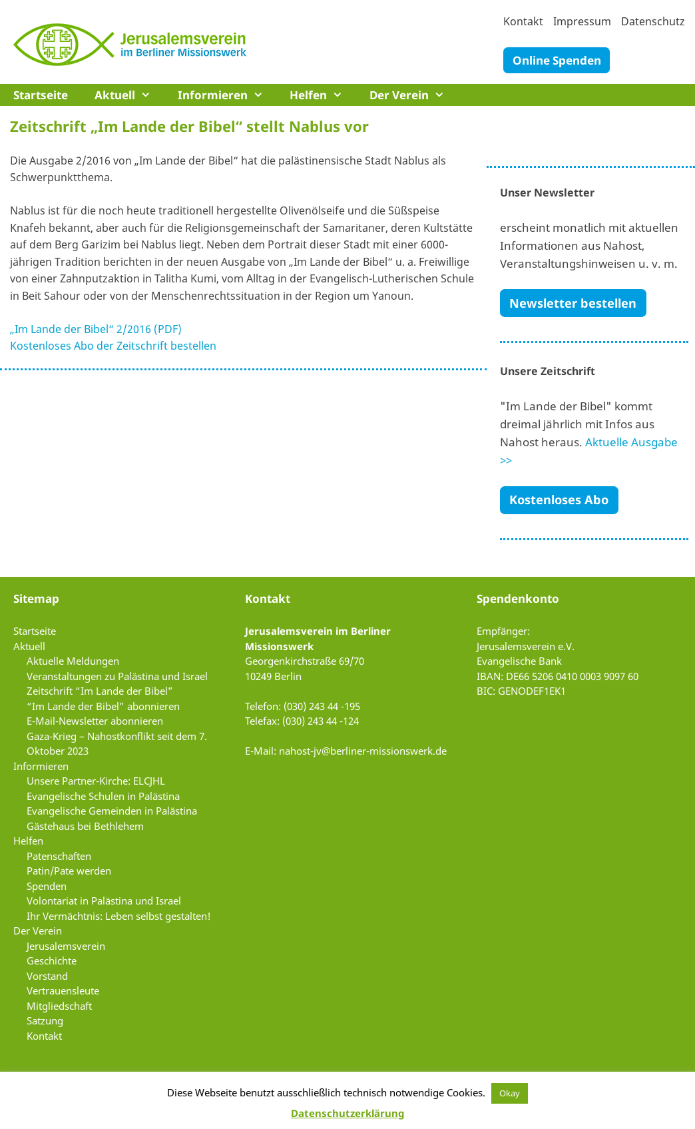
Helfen (323, 95)
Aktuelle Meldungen (73, 660)
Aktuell (129, 95)
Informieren (227, 95)
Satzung (45, 1020)
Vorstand (47, 975)
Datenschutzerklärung (347, 1113)
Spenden (47, 886)
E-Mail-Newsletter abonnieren (95, 720)
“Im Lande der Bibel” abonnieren (103, 706)
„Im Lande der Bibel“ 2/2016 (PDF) (96, 329)
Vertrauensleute (63, 990)
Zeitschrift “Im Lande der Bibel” (100, 690)
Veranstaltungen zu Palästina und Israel (117, 676)
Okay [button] (509, 1093)
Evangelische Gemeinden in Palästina (112, 810)
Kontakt (523, 21)
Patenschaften (59, 856)
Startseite (40, 95)
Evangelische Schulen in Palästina (103, 796)
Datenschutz (653, 21)
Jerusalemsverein (66, 945)
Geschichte (52, 960)
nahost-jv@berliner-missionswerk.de (363, 750)
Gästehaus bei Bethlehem (85, 826)
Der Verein (413, 95)
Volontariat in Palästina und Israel (104, 900)
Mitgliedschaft (59, 1005)
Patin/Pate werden (69, 870)
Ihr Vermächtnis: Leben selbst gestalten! (119, 916)
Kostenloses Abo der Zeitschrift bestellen (113, 345)
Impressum (582, 21)
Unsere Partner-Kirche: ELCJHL (96, 780)
